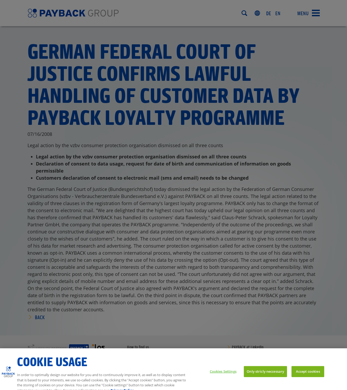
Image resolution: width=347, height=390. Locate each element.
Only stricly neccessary (265, 375)
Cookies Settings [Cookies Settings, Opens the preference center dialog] (223, 375)
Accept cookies (308, 375)
